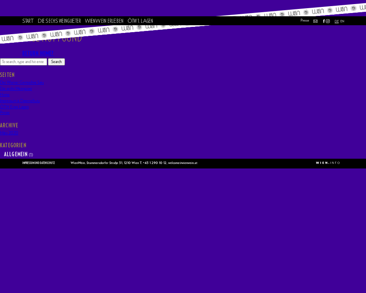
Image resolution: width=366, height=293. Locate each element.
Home (5, 95)
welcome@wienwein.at (182, 163)
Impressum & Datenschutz (20, 101)
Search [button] (56, 62)
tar (28, 21)
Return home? (38, 54)
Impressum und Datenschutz (38, 163)
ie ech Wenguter (59, 21)
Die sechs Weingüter (16, 89)
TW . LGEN (140, 21)
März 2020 (9, 133)
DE (337, 21)
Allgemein (16, 154)
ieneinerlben (104, 21)
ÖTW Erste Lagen (14, 107)
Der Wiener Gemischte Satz (22, 83)
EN (342, 21)
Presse (305, 20)
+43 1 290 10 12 (155, 163)
